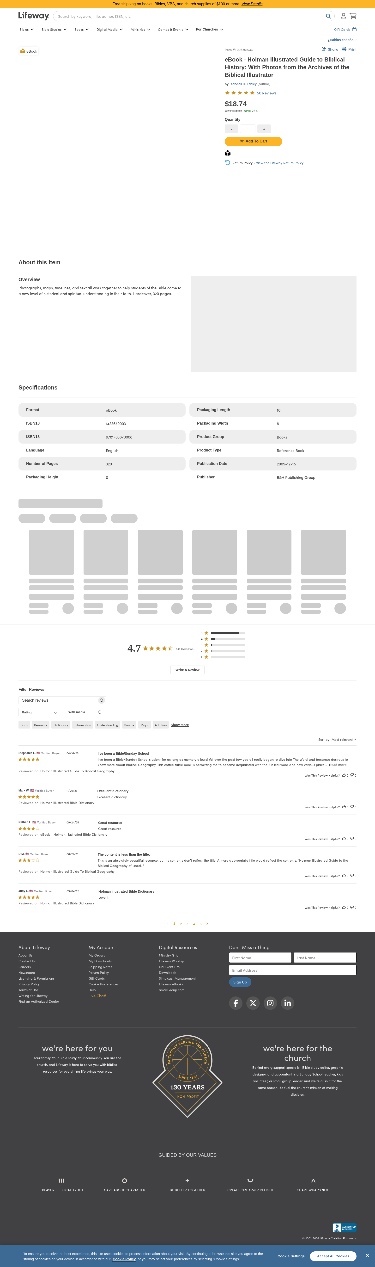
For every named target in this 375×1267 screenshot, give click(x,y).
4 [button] (194, 923)
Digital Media (110, 29)
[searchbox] (58, 700)
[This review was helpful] (344, 775)
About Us (25, 955)
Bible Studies (54, 29)
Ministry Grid (169, 955)
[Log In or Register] (343, 16)
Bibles (26, 29)
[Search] (327, 16)
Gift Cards (97, 978)
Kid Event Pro (169, 966)
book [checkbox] (24, 725)
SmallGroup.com (171, 989)
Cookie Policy (124, 1259)
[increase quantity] (264, 128)
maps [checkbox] (144, 725)
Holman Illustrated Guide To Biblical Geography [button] (77, 771)
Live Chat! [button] (97, 995)
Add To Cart (253, 141)
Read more (337, 765)
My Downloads (100, 960)
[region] (187, 1256)
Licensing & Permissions (36, 978)
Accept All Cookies (333, 1256)
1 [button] (174, 924)
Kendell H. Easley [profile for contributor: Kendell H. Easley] (243, 83)
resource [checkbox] (40, 725)
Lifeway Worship (171, 960)
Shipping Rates (100, 966)
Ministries (140, 29)
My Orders (97, 955)
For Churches (209, 29)
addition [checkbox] (161, 725)
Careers (24, 966)
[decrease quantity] (231, 128)
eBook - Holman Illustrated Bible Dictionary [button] (73, 834)
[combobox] (194, 16)
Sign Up (240, 981)
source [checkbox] (129, 725)
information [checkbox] (82, 725)
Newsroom (26, 972)
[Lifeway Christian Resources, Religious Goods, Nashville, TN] (345, 1227)
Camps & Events (173, 29)
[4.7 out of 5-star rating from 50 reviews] (250, 93)
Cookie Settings (291, 1256)
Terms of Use (28, 989)
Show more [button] (180, 725)
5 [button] (201, 923)
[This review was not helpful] (352, 775)
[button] (224, 634)
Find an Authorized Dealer (38, 1001)
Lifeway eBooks (171, 984)
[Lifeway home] (33, 16)
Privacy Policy (29, 984)
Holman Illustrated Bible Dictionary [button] (67, 802)
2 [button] (181, 923)
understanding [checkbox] (107, 725)
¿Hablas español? (342, 40)
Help (92, 989)
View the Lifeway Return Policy (279, 162)
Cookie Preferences (104, 984)
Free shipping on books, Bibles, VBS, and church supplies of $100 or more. (188, 4)
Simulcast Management (177, 978)
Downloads (167, 972)
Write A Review (187, 670)
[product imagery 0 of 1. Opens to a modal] (118, 146)
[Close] (367, 1255)
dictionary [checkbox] (61, 725)
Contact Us (27, 960)
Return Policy (99, 972)
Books (81, 29)
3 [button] (187, 923)
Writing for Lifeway (33, 995)
